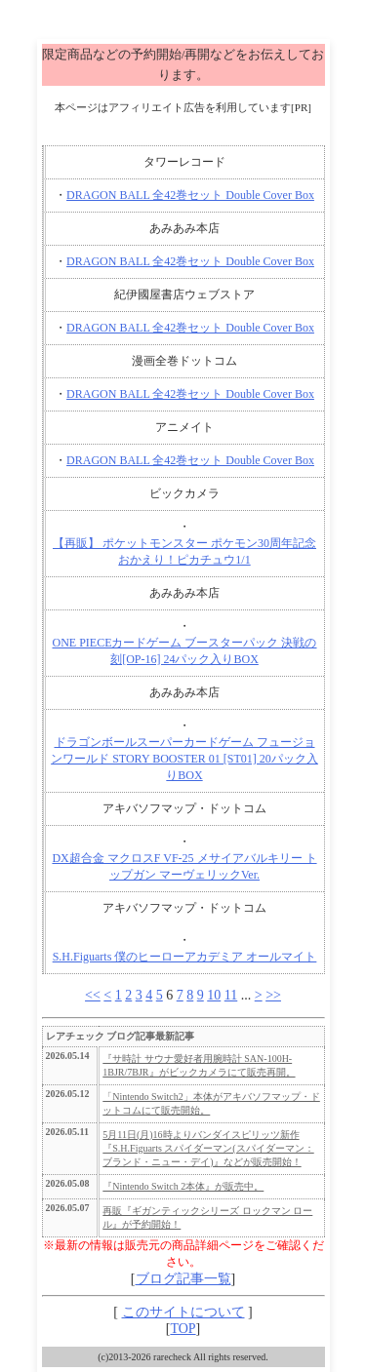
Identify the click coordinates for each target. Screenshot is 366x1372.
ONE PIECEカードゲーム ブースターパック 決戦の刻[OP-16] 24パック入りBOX (185, 651)
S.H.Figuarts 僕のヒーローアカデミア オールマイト (185, 956)
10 (214, 995)
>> (273, 995)
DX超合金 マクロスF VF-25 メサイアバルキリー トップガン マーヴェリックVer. (184, 866)
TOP (182, 1328)
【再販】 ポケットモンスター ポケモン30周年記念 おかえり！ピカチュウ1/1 (184, 551)
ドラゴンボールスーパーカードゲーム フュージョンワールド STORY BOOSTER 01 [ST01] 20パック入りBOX (184, 758)
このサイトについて (183, 1312)
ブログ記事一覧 (183, 1279)
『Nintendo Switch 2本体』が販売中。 (183, 1186)
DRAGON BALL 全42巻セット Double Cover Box (190, 195)
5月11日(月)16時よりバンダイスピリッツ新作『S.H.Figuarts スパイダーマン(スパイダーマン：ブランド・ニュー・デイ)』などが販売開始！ (207, 1148)
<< (93, 995)
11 (230, 995)
